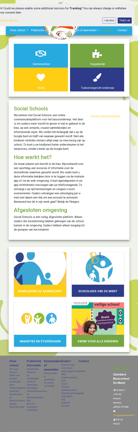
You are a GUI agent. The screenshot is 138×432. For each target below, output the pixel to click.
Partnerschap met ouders (67, 366)
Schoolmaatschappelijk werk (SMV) (67, 395)
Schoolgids (32, 388)
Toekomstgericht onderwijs (15, 389)
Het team (13, 369)
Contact (122, 30)
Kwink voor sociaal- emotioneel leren (14, 380)
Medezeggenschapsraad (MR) (67, 373)
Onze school (13, 363)
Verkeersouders (67, 390)
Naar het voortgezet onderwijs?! (32, 407)
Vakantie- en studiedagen (33, 375)
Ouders (66, 361)
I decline (109, 20)
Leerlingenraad (15, 407)
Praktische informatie (33, 363)
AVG (29, 400)
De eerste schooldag (49, 384)
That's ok (124, 20)
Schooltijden (33, 369)
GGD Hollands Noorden (65, 402)
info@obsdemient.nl (124, 415)
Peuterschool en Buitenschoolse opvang (15, 399)
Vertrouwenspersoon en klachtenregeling (33, 394)
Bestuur (13, 372)
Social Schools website (105, 116)
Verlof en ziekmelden (32, 383)
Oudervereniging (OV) (67, 379)
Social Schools (65, 385)
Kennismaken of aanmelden (50, 365)
